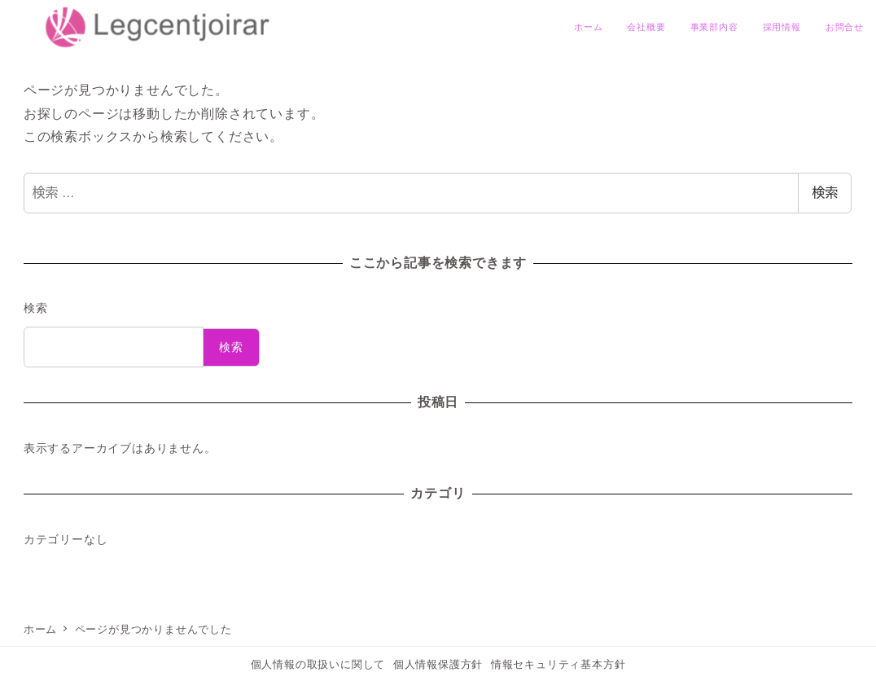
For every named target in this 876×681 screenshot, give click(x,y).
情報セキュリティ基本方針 (558, 664)
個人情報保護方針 (438, 664)
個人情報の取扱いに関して (318, 664)
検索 (825, 193)
